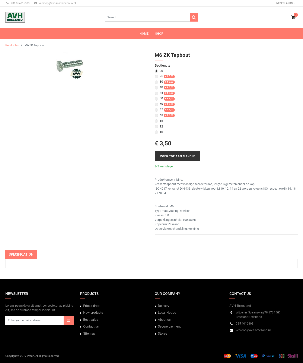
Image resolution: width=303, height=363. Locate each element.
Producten (12, 45)
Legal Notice (167, 313)
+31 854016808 (17, 3)
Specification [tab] (21, 254)
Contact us (91, 326)
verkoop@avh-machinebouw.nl (55, 3)
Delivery (163, 306)
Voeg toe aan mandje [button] (177, 156)
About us (164, 320)
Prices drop (91, 306)
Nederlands (284, 3)
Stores (162, 333)
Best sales (90, 320)
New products (93, 313)
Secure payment (169, 326)
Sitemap (89, 333)
